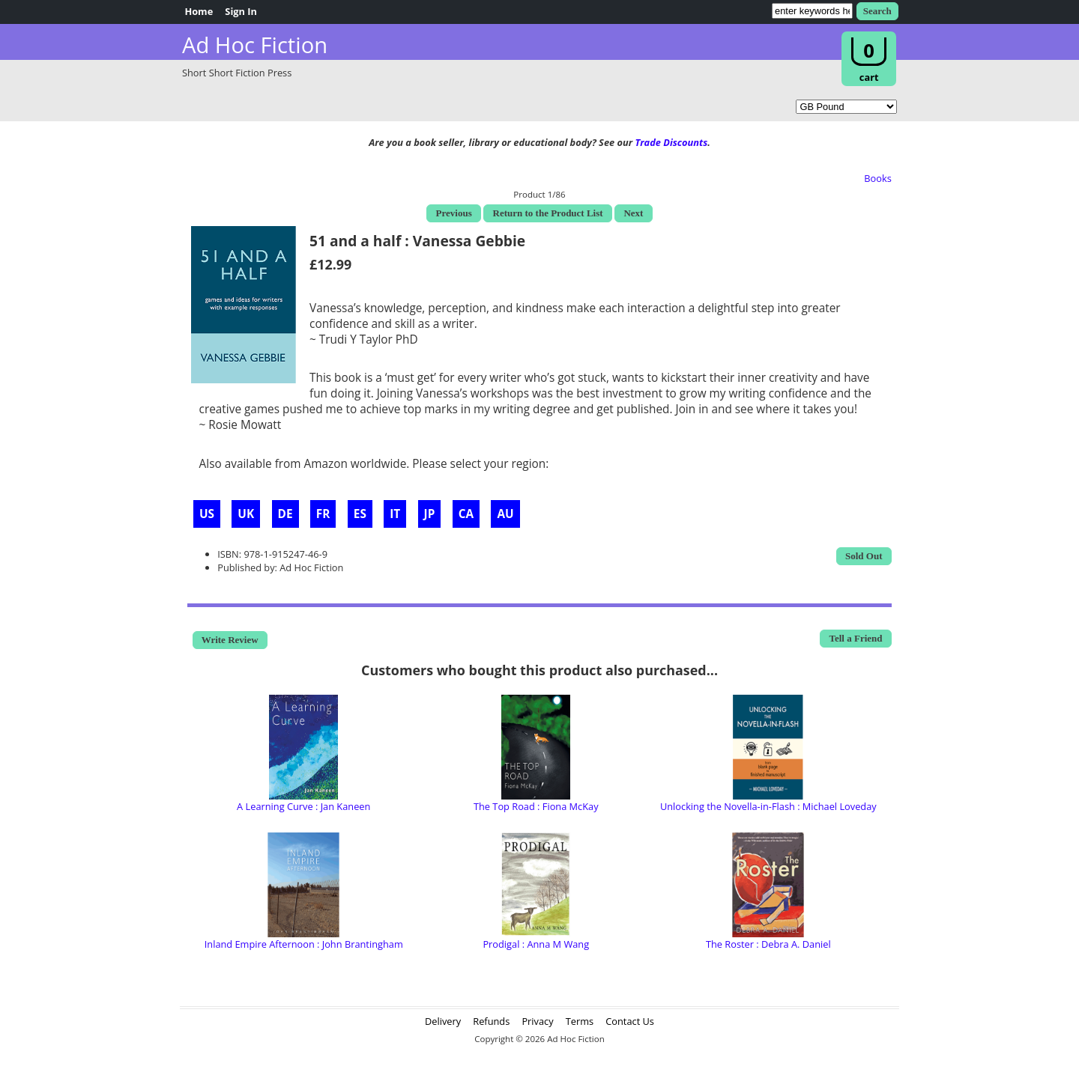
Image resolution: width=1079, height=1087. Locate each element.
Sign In (241, 11)
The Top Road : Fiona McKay (536, 806)
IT (395, 514)
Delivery (443, 1021)
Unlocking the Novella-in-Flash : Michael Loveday (768, 806)
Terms (579, 1021)
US (206, 514)
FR (323, 514)
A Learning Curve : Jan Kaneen (303, 806)
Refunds (491, 1021)
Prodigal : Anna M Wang (536, 944)
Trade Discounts (671, 142)
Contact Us (629, 1021)
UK (246, 514)
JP (429, 514)
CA (466, 514)
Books (878, 178)
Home (198, 11)
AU (505, 514)
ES (360, 514)
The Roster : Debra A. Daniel (768, 944)
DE (285, 514)
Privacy (537, 1021)
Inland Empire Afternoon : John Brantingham (304, 944)
